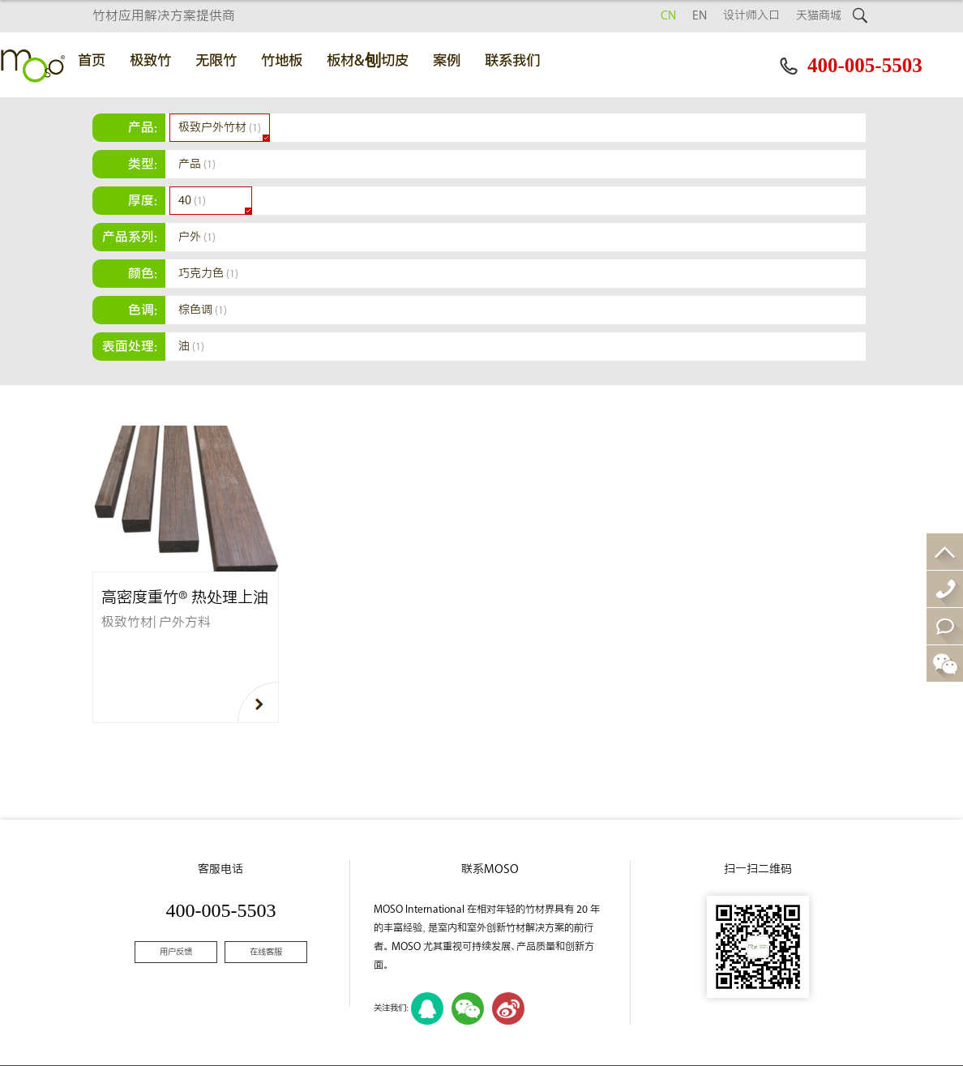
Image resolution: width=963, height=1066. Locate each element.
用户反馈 (176, 952)
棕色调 (202, 310)
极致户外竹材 (219, 128)
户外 (197, 237)
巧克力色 (208, 273)
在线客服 (266, 952)
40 (192, 201)
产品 (197, 164)
